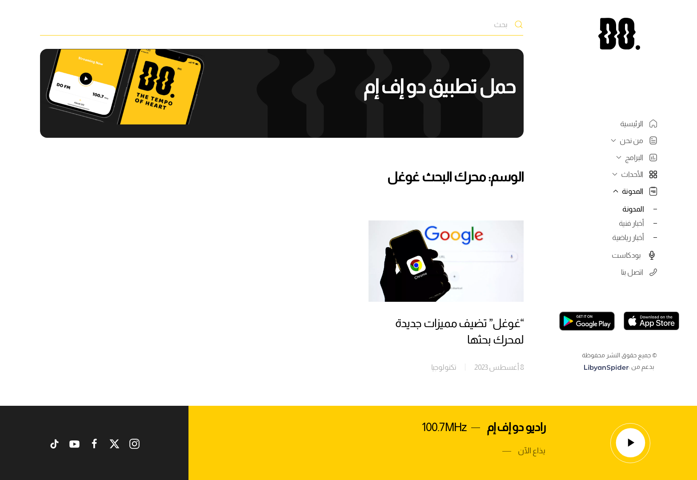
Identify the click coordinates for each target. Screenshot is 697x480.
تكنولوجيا (444, 367)
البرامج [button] (635, 157)
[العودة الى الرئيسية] (619, 34)
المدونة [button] (634, 191)
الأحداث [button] (633, 174)
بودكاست (634, 255)
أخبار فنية (631, 223)
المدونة (633, 209)
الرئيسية (638, 124)
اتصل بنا (639, 272)
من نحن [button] (633, 140)
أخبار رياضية (628, 237)
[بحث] (281, 24)
